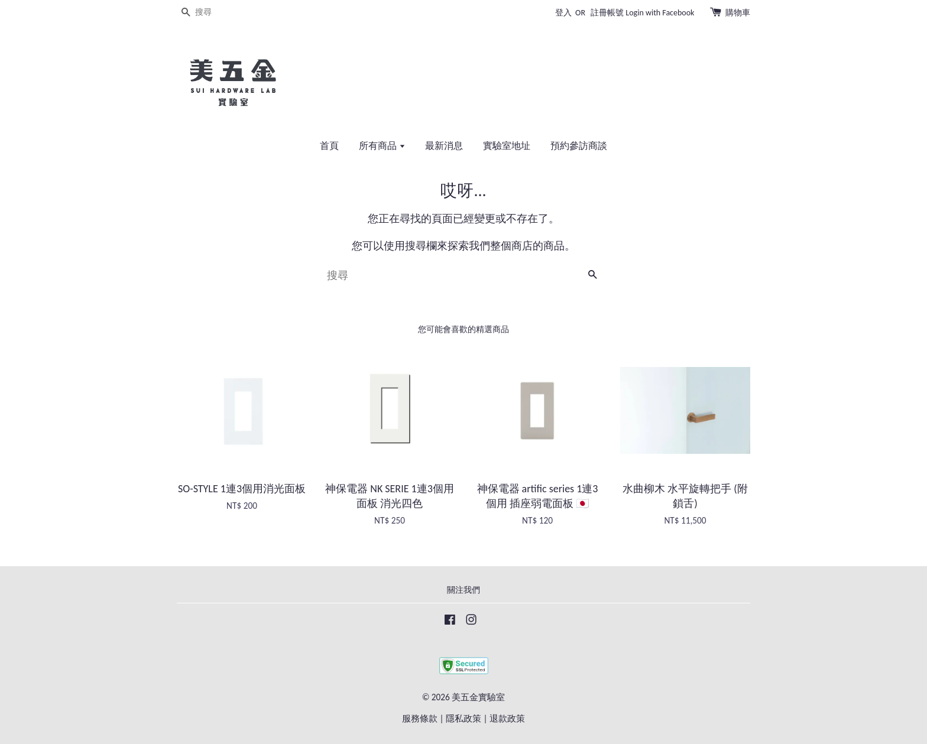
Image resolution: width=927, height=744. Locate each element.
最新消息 (444, 145)
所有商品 (382, 145)
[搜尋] (212, 12)
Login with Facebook (659, 13)
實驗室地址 (506, 145)
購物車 (737, 13)
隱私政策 (463, 718)
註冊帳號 (607, 13)
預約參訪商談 (578, 145)
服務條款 (419, 718)
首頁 (329, 145)
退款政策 (507, 718)
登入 (563, 13)
